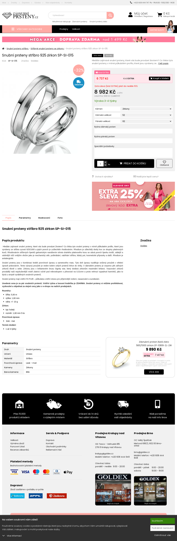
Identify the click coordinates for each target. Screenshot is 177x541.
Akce (4, 2)
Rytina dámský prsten (105, 126)
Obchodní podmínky (56, 446)
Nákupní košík (169, 16)
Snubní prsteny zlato (98, 21)
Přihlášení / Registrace (143, 16)
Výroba (37, 2)
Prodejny (64, 29)
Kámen (99, 108)
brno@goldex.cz (142, 452)
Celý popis (163, 63)
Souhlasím (157, 520)
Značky (14, 2)
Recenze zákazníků (19, 449)
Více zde (154, 371)
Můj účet (141, 13)
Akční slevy (159, 30)
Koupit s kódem (159, 78)
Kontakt (50, 443)
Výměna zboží (17, 443)
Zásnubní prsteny (79, 21)
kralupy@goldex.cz (104, 453)
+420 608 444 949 (120, 456)
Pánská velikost (102, 121)
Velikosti (76, 29)
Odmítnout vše (162, 535)
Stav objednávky (53, 2)
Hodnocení (45, 217)
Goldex (34, 60)
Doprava (25, 2)
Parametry (25, 217)
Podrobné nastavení (163, 528)
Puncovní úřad (17, 446)
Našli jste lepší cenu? (146, 176)
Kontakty (68, 2)
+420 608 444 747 (139, 2)
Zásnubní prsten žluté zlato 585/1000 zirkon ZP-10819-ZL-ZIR (154, 343)
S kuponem (149, 354)
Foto (61, 217)
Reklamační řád (53, 449)
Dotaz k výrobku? (102, 176)
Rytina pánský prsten (104, 136)
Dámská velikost (103, 115)
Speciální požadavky (104, 146)
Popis (9, 217)
